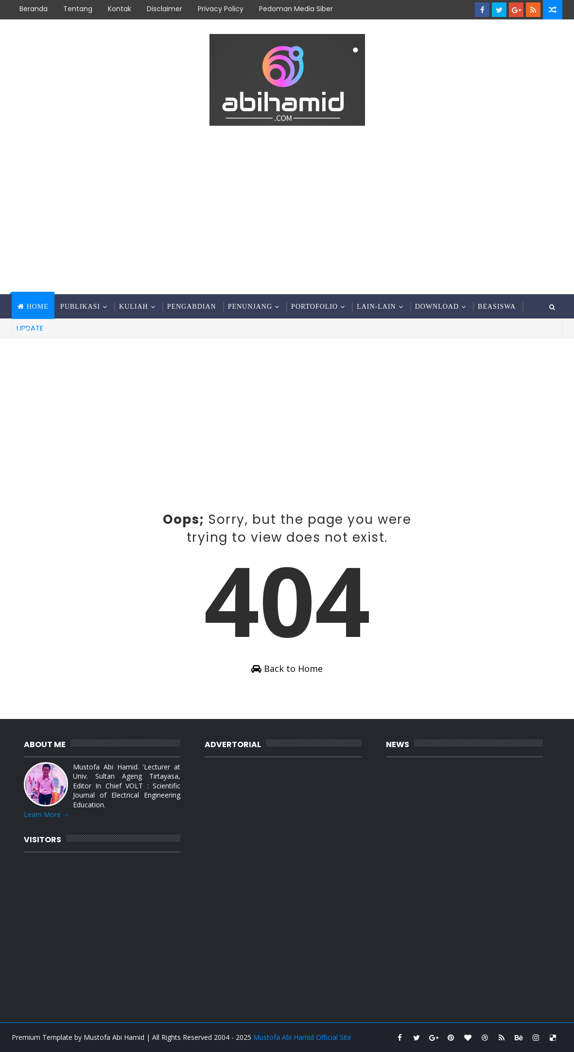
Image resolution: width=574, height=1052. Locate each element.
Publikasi (80, 306)
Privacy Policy (221, 9)
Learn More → (47, 814)
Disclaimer (164, 9)
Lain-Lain (376, 306)
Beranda (33, 9)
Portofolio (314, 306)
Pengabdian (191, 306)
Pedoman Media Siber (296, 9)
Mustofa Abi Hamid (114, 1037)
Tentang (77, 9)
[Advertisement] (287, 212)
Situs (28, 330)
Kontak (119, 9)
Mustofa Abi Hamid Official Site (302, 1037)
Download (437, 306)
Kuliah (133, 306)
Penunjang (250, 306)
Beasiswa (497, 306)
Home (38, 306)
